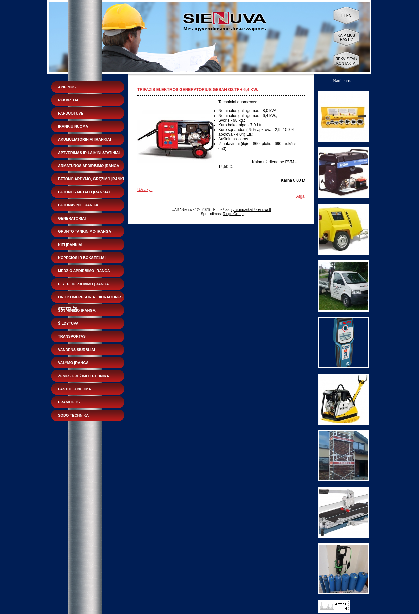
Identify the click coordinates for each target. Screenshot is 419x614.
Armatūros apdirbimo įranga (88, 166)
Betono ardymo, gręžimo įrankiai (93, 179)
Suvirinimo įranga (77, 310)
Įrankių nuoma (73, 126)
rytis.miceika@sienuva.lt (251, 209)
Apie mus (67, 87)
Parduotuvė (70, 113)
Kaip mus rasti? (346, 37)
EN (348, 15)
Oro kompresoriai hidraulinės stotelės (90, 299)
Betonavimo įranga (78, 205)
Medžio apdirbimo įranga (84, 271)
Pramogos (69, 402)
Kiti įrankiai (70, 245)
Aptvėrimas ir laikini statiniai (89, 153)
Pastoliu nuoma (74, 389)
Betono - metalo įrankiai (84, 192)
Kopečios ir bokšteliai (82, 258)
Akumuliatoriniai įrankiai (84, 139)
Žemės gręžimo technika (83, 376)
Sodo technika (73, 415)
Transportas (72, 336)
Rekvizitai (68, 100)
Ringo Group (233, 214)
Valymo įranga (73, 363)
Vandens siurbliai (76, 350)
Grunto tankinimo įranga (84, 231)
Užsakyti (144, 189)
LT (343, 15)
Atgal (300, 196)
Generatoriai (72, 218)
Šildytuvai (69, 323)
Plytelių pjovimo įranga (83, 284)
